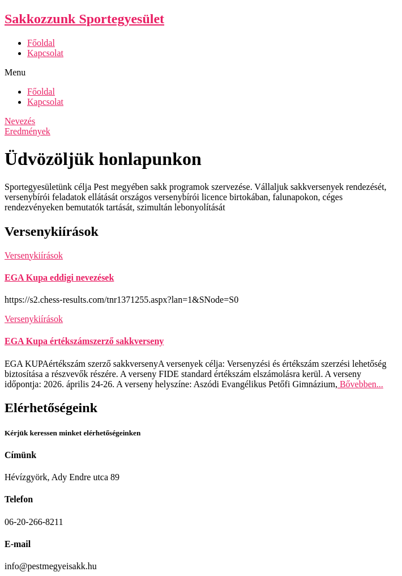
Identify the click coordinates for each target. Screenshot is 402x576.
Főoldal (41, 43)
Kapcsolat (45, 53)
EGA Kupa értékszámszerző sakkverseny (84, 341)
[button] (201, 72)
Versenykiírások (34, 255)
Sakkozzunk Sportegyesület (84, 18)
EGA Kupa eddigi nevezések (59, 277)
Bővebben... (360, 384)
